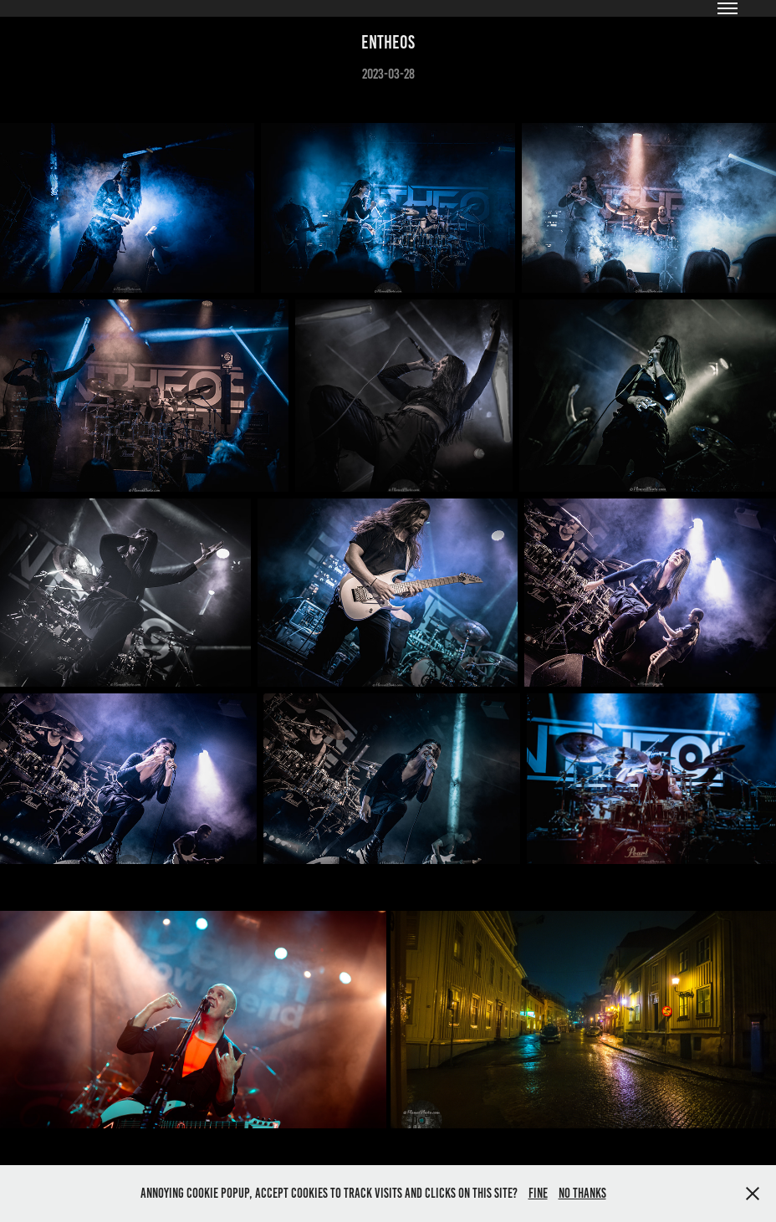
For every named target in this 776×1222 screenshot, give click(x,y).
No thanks (582, 1193)
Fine (538, 1193)
